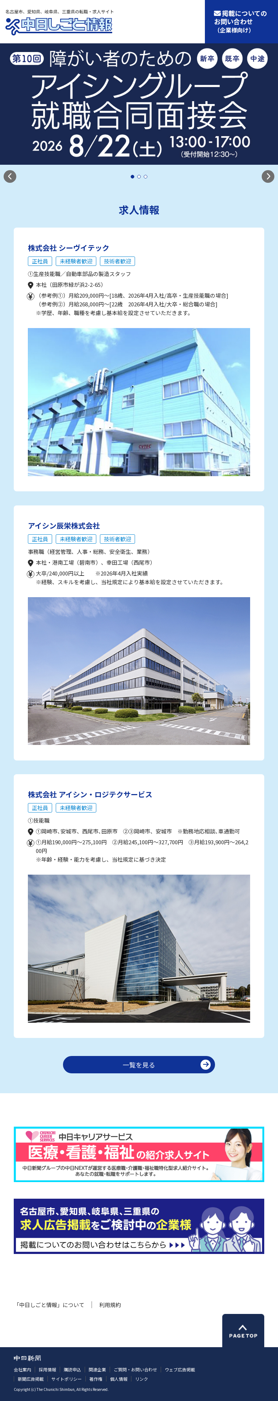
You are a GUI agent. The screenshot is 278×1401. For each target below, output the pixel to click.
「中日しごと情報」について (49, 1305)
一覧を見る (139, 1064)
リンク (141, 1379)
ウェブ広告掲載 (180, 1369)
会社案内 (22, 1369)
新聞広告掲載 (31, 1379)
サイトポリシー (66, 1379)
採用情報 (47, 1369)
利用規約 (110, 1305)
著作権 (95, 1379)
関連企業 (97, 1369)
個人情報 (118, 1379)
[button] (10, 176)
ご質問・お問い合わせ (135, 1369)
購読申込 (72, 1369)
